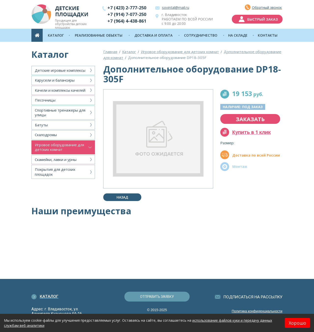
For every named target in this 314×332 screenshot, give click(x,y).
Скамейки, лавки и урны (56, 159)
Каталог (129, 51)
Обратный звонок (267, 7)
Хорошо (297, 323)
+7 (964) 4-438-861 (126, 21)
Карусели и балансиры (55, 80)
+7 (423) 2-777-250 (126, 8)
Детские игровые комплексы (60, 70)
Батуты (41, 124)
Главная (110, 51)
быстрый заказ (262, 19)
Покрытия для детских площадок (55, 172)
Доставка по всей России (256, 155)
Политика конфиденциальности (257, 311)
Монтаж (239, 166)
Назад (122, 197)
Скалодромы (46, 134)
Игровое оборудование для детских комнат (59, 147)
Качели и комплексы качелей (60, 90)
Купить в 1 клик (251, 132)
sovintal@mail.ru (175, 7)
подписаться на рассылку (253, 296)
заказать (250, 119)
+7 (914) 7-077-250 (126, 14)
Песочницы (45, 100)
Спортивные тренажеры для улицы (60, 112)
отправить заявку (157, 297)
